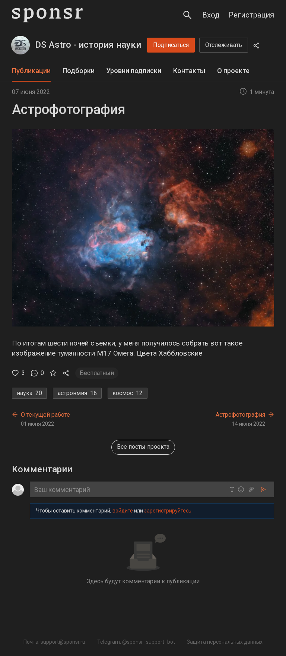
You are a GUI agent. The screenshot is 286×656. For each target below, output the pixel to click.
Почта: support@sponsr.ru (54, 642)
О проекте (233, 71)
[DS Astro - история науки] (20, 45)
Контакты (189, 71)
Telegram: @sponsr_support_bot (136, 642)
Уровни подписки (134, 71)
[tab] (31, 71)
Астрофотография (240, 414)
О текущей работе (45, 414)
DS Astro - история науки (88, 45)
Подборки (79, 71)
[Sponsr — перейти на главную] (47, 15)
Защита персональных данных (225, 642)
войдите (122, 511)
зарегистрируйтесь (167, 511)
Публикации (31, 71)
